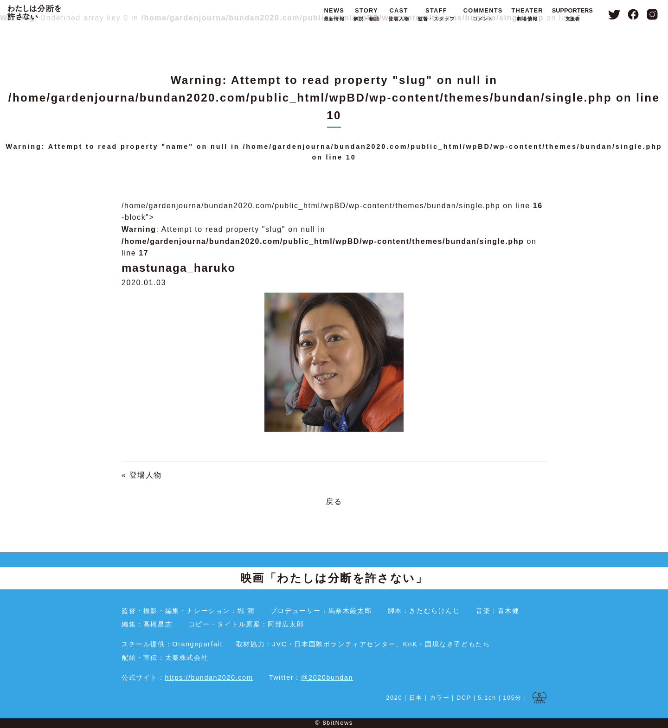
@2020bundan (327, 677)
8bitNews (337, 722)
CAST (398, 15)
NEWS (334, 15)
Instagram (652, 14)
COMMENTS (483, 15)
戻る (334, 501)
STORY (366, 15)
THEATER (527, 15)
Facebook (633, 14)
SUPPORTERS (572, 15)
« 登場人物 (142, 475)
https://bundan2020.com (209, 677)
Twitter (614, 14)
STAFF (436, 15)
